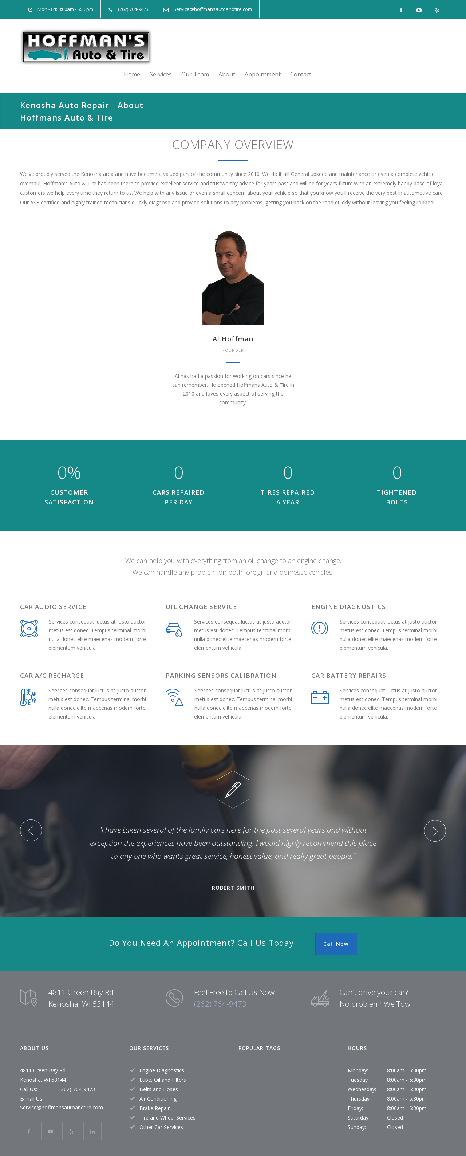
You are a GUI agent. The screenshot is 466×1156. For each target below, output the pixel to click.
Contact (435, 47)
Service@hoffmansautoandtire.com (212, 9)
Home (266, 47)
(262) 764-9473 (220, 985)
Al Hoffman (233, 320)
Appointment (397, 47)
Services (295, 47)
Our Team (330, 47)
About (361, 47)
